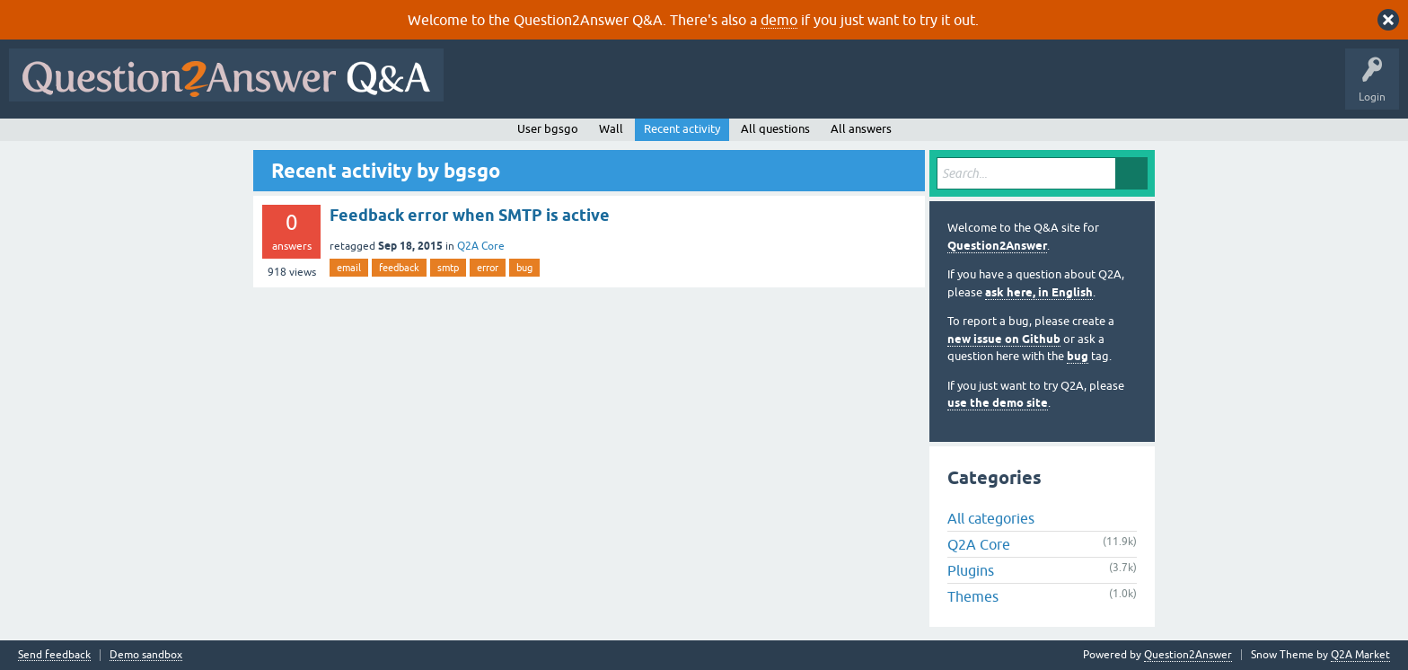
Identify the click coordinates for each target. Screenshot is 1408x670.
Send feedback (54, 655)
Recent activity (682, 129)
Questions (555, 88)
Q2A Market (1360, 654)
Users (811, 88)
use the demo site (997, 403)
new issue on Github (1003, 339)
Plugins (970, 570)
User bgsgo (547, 129)
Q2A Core (481, 246)
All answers (861, 129)
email (349, 267)
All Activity (484, 88)
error (487, 267)
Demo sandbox (146, 655)
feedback (399, 267)
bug (524, 267)
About (1006, 88)
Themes (973, 596)
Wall (611, 129)
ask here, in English (1039, 292)
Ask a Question (886, 88)
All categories (990, 518)
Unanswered (686, 88)
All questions (775, 129)
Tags (755, 88)
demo (779, 20)
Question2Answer (997, 245)
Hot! (617, 88)
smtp (448, 267)
